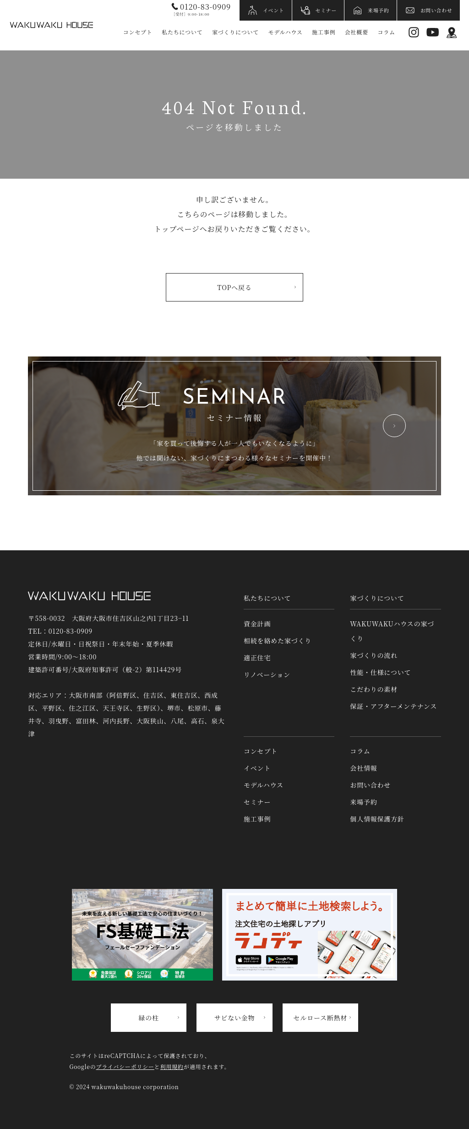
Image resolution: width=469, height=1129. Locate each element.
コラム (386, 32)
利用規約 (172, 1066)
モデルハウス (285, 32)
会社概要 (356, 32)
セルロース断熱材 (321, 1017)
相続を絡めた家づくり (277, 640)
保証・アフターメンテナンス (393, 706)
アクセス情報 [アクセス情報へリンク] (452, 32)
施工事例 (323, 32)
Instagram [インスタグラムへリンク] (414, 32)
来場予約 (378, 10)
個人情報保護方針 (377, 818)
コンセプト (138, 32)
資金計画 (257, 623)
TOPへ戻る (234, 287)
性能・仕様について (380, 672)
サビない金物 (234, 1017)
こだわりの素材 (374, 689)
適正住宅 (257, 657)
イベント (273, 10)
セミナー (326, 10)
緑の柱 (148, 1017)
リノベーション (267, 674)
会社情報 (363, 768)
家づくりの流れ (374, 655)
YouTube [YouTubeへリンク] (433, 32)
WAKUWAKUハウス (51, 25)
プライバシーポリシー (125, 1066)
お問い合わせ (436, 10)
